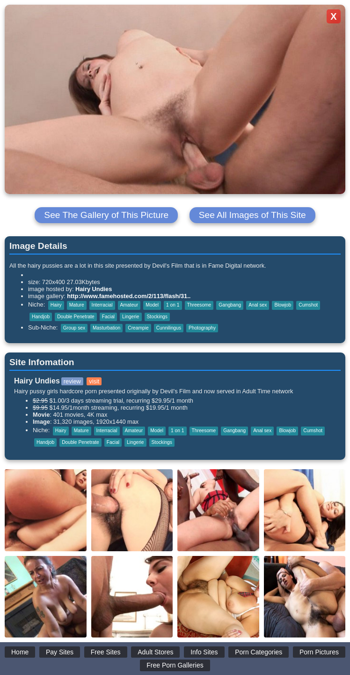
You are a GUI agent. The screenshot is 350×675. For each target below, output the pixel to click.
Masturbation (106, 327)
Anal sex (257, 305)
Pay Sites (59, 652)
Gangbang (230, 305)
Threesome (199, 305)
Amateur (129, 305)
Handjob (41, 316)
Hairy (56, 305)
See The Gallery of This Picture (106, 215)
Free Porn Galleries (174, 665)
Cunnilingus (168, 327)
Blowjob (282, 305)
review (72, 381)
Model (152, 305)
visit (94, 381)
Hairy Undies (93, 288)
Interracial (102, 305)
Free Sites (106, 652)
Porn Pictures (319, 652)
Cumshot (308, 305)
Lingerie (130, 316)
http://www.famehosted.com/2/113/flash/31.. (128, 296)
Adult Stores (155, 652)
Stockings (157, 316)
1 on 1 (172, 305)
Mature (76, 305)
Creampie (138, 327)
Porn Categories (258, 652)
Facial (108, 316)
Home (20, 652)
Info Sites (204, 652)
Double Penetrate (76, 316)
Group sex (74, 327)
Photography (202, 327)
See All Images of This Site (252, 215)
